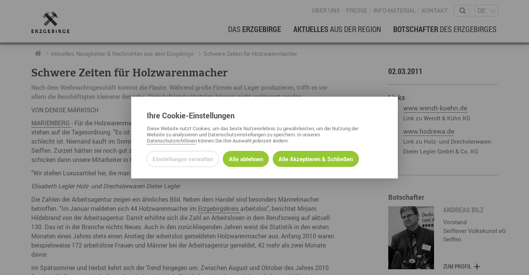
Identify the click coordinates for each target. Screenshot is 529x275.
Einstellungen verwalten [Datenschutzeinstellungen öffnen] (183, 159)
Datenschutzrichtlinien (172, 140)
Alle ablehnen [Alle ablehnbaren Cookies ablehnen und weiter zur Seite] (246, 159)
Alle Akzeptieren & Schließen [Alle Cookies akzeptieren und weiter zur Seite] (315, 159)
